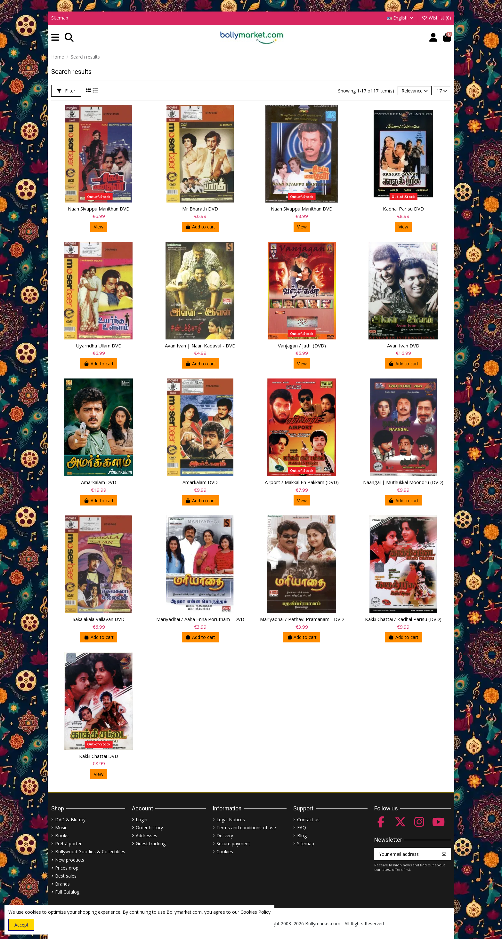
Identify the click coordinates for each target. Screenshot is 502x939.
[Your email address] (406, 854)
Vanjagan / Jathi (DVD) (302, 345)
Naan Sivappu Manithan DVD (99, 208)
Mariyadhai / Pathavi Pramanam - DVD (302, 619)
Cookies (224, 851)
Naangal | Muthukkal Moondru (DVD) (403, 482)
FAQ (301, 827)
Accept (21, 925)
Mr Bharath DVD (200, 208)
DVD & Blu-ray (70, 819)
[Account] (433, 37)
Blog (302, 835)
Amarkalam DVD (98, 482)
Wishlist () (436, 18)
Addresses (146, 835)
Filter (66, 91)
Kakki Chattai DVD (98, 756)
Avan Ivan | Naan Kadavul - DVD (200, 345)
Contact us (308, 819)
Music (61, 827)
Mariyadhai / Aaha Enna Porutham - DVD (200, 619)
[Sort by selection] (415, 90)
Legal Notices (230, 819)
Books (62, 835)
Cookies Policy (255, 912)
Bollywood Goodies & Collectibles (90, 851)
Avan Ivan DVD (403, 345)
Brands (62, 884)
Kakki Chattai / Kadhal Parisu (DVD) (403, 619)
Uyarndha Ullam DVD (99, 345)
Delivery (224, 835)
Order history (149, 827)
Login (141, 819)
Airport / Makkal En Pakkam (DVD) (302, 482)
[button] (55, 37)
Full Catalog (67, 892)
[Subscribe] (444, 854)
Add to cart (200, 227)
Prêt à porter (68, 843)
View (98, 227)
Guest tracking (151, 843)
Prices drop (66, 868)
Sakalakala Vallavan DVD (99, 619)
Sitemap (59, 18)
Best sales (66, 876)
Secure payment (233, 843)
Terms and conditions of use (246, 827)
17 (442, 91)
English (401, 18)
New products (69, 860)
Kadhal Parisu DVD (403, 208)
